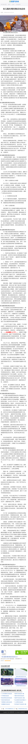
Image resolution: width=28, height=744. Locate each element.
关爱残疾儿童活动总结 (6, 702)
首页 (9, 4)
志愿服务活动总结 (5, 704)
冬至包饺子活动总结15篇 (20, 704)
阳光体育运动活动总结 (6, 697)
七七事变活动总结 (19, 702)
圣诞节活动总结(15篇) (20, 697)
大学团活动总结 (5, 695)
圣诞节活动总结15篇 (19, 693)
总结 (13, 4)
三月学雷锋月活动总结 (6, 693)
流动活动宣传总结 (5, 700)
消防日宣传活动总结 (19, 695)
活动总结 (18, 4)
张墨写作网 (12, 712)
